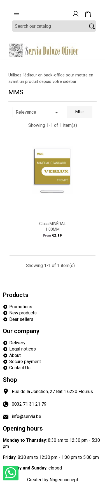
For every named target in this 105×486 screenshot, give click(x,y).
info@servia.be (26, 416)
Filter (79, 111)
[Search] (54, 26)
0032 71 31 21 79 (29, 404)
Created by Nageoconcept (52, 479)
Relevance (38, 112)
